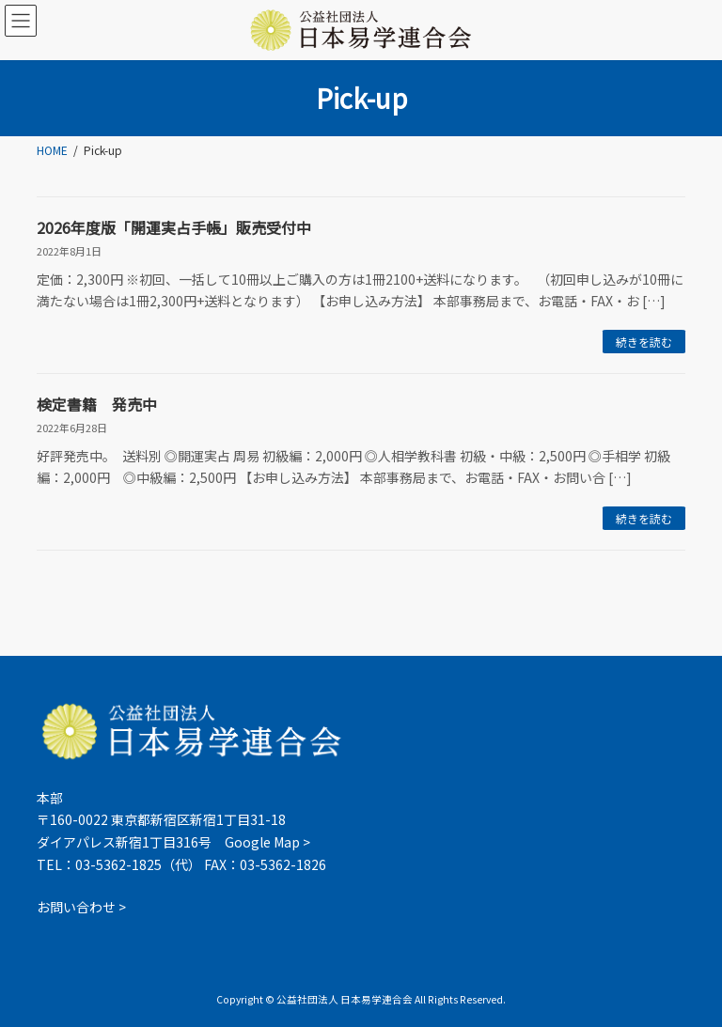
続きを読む (644, 342)
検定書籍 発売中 (97, 404)
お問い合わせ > (81, 906)
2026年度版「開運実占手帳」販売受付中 (174, 227)
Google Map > (267, 841)
